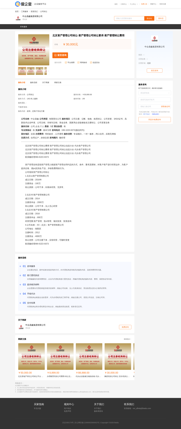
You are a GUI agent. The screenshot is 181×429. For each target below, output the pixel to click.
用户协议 (67, 408)
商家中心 (153, 4)
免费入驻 (144, 4)
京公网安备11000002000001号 (87, 423)
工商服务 (24, 11)
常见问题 (37, 408)
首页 (116, 4)
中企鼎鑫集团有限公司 (32, 16)
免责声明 (67, 411)
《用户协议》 (146, 114)
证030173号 (68, 423)
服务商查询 (98, 411)
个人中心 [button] (134, 4)
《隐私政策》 (155, 114)
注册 (164, 4)
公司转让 (43, 11)
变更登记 (34, 11)
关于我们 (97, 408)
